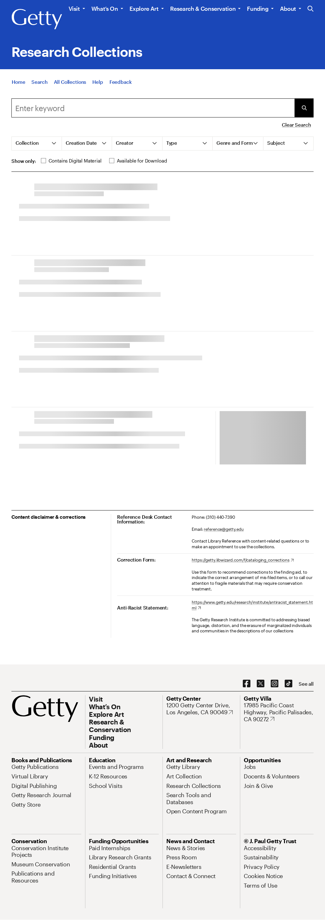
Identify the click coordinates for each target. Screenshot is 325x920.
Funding (257, 8)
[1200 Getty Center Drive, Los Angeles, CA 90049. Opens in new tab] (201, 709)
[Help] (97, 82)
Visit (74, 8)
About (288, 8)
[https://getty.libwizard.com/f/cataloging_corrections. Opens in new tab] (243, 560)
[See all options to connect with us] (306, 684)
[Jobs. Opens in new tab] (250, 766)
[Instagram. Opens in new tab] (274, 684)
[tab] (37, 143)
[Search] (39, 82)
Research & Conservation (203, 8)
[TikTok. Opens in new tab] (288, 684)
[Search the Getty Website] (311, 9)
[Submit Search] (304, 107)
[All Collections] (70, 82)
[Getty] (36, 19)
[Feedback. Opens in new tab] (120, 82)
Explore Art (144, 8)
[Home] (18, 82)
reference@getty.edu (224, 529)
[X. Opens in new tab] (260, 684)
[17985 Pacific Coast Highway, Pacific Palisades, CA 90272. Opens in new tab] (279, 712)
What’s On (104, 8)
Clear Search (296, 125)
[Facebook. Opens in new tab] (246, 684)
